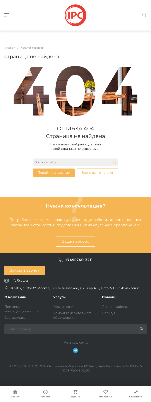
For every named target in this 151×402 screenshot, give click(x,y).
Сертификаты (15, 318)
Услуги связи (63, 307)
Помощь (109, 297)
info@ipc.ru (19, 281)
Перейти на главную (54, 173)
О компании (15, 297)
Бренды (108, 313)
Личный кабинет (115, 307)
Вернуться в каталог (97, 173)
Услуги (59, 297)
